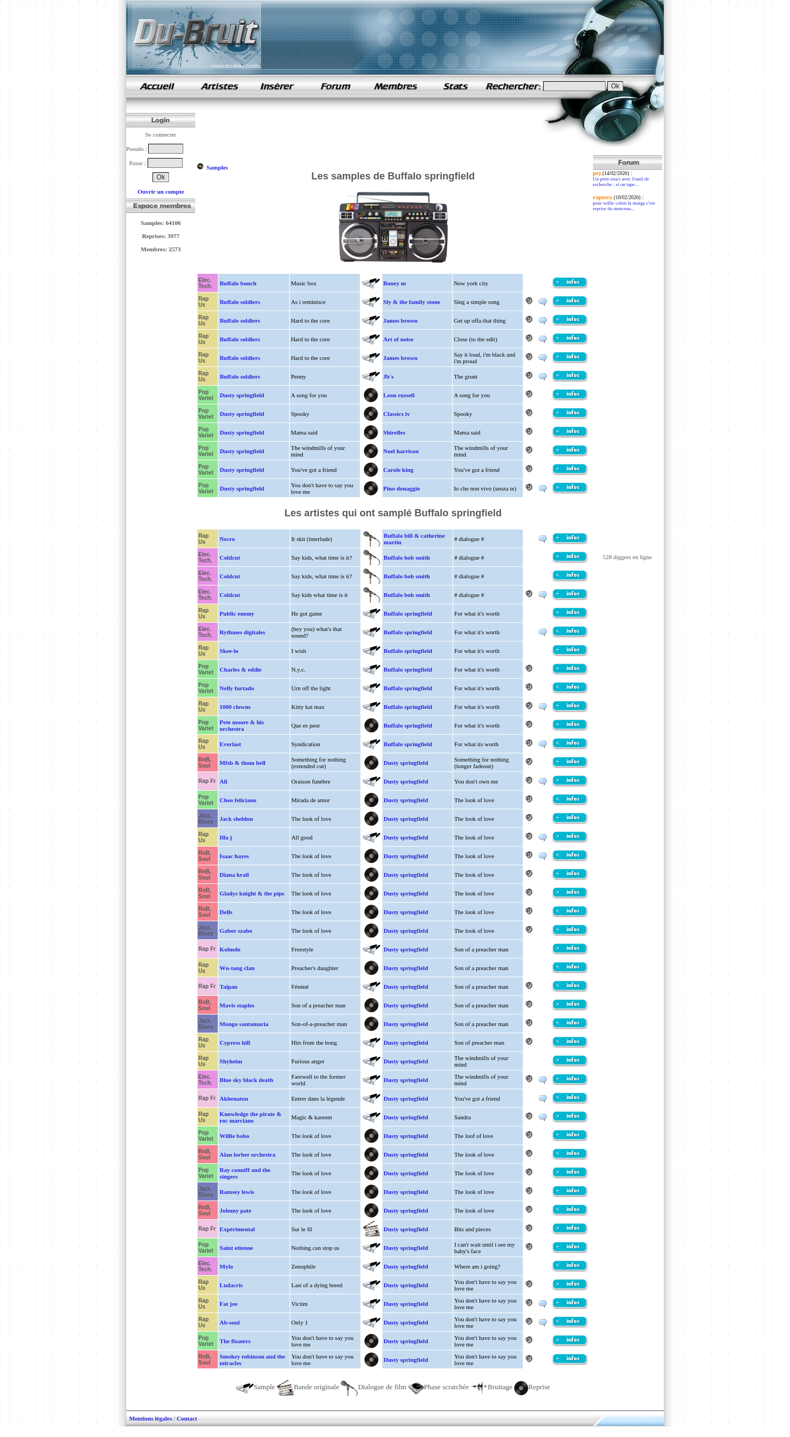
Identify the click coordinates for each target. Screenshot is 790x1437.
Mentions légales (150, 1418)
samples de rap (157, 86)
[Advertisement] (396, 130)
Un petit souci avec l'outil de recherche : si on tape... (621, 181)
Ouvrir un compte (161, 191)
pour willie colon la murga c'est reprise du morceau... (624, 205)
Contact (187, 1418)
